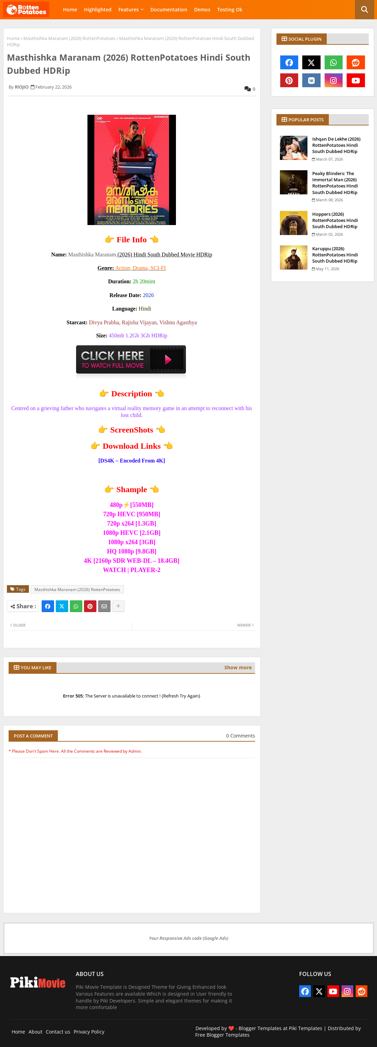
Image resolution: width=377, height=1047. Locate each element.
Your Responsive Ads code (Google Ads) (188, 938)
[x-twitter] (311, 62)
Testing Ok (229, 9)
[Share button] (118, 606)
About (35, 1031)
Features (128, 9)
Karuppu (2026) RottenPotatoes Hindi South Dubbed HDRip (335, 254)
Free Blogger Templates (222, 1034)
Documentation (168, 9)
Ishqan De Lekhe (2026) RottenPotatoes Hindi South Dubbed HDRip (336, 145)
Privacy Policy (89, 1031)
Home (70, 9)
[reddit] (355, 62)
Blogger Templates (260, 1028)
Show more (238, 667)
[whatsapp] (333, 62)
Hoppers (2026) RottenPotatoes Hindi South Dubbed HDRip (335, 220)
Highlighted (98, 9)
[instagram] (333, 80)
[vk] (311, 80)
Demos (202, 9)
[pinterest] (289, 80)
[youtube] (355, 80)
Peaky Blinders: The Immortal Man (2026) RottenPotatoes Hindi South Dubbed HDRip (335, 182)
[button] (364, 9)
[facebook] (289, 62)
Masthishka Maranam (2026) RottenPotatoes (69, 38)
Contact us (58, 1031)
